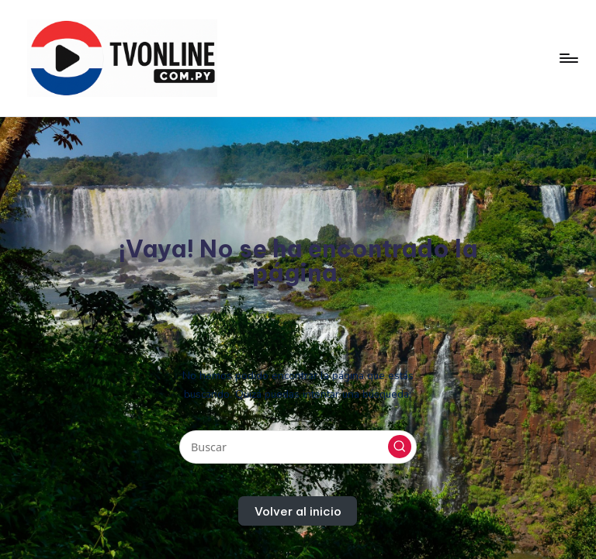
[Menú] (568, 58)
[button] (399, 446)
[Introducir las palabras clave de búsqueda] (297, 447)
